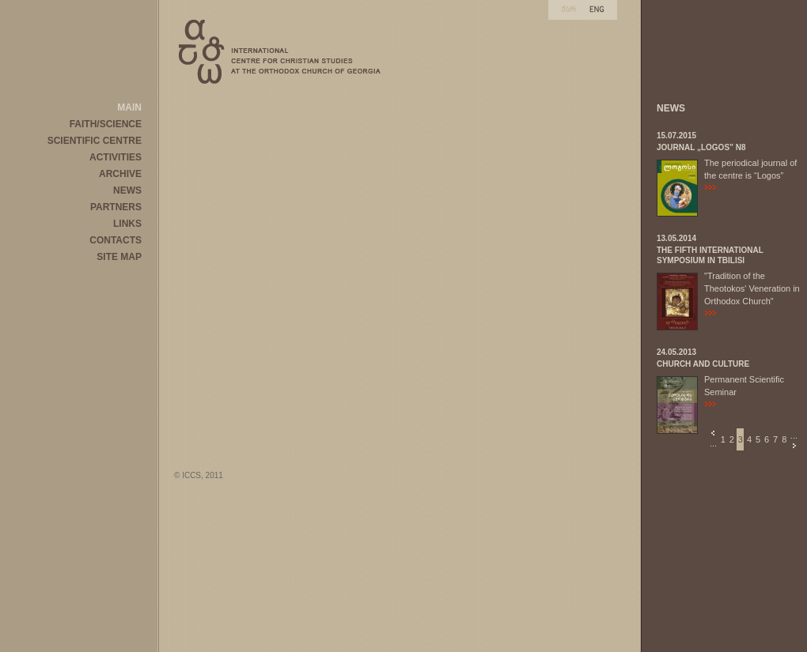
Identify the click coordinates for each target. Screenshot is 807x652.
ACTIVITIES (115, 157)
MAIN (129, 107)
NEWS (127, 190)
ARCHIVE (120, 173)
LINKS (127, 223)
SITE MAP (119, 256)
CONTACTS (115, 240)
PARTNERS (116, 207)
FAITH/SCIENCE (106, 124)
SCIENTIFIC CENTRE (94, 140)
